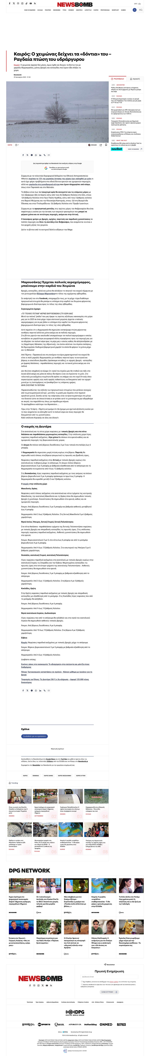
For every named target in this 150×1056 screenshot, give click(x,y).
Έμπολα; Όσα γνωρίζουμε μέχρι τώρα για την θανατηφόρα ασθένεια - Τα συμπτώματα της (130, 941)
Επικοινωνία (110, 1002)
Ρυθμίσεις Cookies (83, 1002)
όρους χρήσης (114, 981)
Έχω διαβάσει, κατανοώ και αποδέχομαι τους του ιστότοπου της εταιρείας (109, 981)
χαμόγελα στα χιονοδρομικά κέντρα (44, 184)
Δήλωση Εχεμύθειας (52, 1002)
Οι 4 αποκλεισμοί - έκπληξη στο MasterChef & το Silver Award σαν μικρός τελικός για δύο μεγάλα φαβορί (47, 901)
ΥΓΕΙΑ (64, 10)
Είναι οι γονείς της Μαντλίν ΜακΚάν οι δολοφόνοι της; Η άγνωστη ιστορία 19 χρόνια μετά (18, 810)
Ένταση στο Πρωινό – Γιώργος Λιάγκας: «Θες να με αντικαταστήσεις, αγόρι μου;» (19, 941)
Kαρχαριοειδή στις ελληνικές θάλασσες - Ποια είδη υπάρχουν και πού (95, 809)
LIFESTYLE (88, 10)
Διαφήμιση (120, 1002)
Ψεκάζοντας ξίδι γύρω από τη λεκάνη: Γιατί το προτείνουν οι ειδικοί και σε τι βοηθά (126, 144)
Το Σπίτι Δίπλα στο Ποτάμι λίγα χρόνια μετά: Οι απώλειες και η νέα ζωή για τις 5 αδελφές (130, 900)
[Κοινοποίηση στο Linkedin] (40, 155)
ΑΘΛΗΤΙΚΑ (79, 10)
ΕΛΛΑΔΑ (40, 10)
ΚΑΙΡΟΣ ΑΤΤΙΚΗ (80, 775)
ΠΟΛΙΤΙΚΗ (48, 10)
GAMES (123, 10)
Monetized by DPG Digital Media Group (81, 1032)
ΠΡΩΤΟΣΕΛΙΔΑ (105, 10)
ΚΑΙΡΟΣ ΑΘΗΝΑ (48, 775)
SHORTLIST (115, 10)
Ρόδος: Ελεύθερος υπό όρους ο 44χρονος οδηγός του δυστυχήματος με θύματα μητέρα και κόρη (126, 89)
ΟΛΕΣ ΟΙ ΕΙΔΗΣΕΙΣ (29, 10)
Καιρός (17, 65)
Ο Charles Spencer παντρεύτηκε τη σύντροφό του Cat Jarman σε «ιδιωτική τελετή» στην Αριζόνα (74, 943)
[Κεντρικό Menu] (141, 10)
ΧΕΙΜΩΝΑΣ (36, 775)
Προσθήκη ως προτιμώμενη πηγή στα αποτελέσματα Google (56, 168)
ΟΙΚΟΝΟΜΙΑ (56, 10)
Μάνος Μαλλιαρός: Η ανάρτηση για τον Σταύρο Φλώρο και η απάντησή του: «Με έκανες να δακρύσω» (101, 943)
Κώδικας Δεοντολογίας (68, 1002)
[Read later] (106, 145)
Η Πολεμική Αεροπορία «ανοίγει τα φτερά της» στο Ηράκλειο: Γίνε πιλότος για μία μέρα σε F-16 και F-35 (126, 101)
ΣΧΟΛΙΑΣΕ (92, 145)
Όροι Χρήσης (40, 1002)
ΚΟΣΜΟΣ (71, 10)
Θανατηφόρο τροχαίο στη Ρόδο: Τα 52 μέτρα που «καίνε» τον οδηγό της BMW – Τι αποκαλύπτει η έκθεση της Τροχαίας (45, 844)
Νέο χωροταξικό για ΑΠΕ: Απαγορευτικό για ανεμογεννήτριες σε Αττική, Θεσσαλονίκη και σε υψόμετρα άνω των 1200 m (126, 112)
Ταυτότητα (30, 1002)
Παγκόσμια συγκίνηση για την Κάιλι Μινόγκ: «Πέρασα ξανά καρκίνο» (47, 940)
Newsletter (36, 765)
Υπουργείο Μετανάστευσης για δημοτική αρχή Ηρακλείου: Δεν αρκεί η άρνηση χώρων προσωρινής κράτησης (126, 123)
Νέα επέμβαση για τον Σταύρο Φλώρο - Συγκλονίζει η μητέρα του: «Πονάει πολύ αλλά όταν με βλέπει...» (75, 901)
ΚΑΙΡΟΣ (96, 10)
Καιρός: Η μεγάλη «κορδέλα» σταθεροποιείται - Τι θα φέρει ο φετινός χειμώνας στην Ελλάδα (70, 843)
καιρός (26, 484)
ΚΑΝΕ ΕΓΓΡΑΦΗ (109, 992)
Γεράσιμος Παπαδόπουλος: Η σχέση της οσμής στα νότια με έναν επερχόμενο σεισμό (70, 809)
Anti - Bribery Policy (98, 1002)
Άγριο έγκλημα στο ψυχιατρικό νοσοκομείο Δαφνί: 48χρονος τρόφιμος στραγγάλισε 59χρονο (45, 810)
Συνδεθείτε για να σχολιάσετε (34, 736)
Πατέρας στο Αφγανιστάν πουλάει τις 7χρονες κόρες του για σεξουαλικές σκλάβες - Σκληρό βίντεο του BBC (95, 843)
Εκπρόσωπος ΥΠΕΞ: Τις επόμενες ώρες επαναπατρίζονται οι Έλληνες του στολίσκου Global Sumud (126, 134)
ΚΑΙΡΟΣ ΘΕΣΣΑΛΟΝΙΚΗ (64, 775)
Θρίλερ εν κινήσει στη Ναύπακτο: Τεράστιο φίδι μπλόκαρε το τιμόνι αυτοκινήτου (17, 843)
